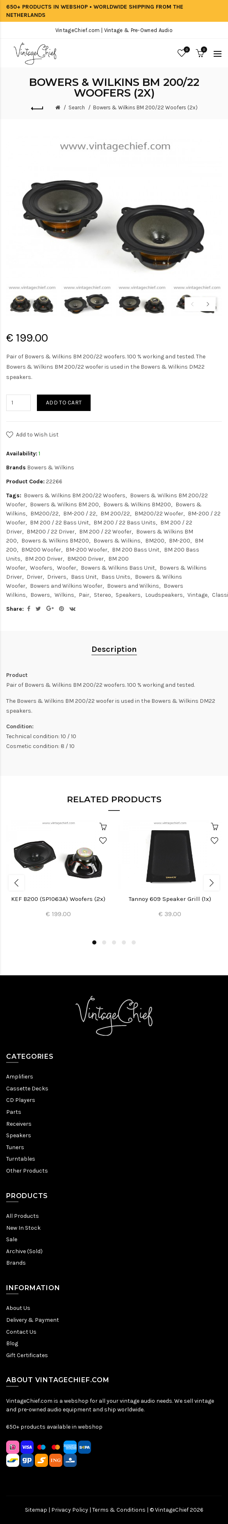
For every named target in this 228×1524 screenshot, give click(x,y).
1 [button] (94, 942)
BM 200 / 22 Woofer (105, 531)
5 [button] (134, 942)
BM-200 (179, 540)
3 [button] (114, 942)
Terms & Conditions (119, 1509)
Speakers (128, 594)
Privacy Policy (69, 1509)
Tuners (15, 1147)
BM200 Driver (85, 558)
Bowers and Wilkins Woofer (66, 585)
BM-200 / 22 (79, 513)
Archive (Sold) (24, 1251)
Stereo (102, 594)
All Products (22, 1215)
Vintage (197, 594)
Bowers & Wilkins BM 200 (64, 504)
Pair (84, 594)
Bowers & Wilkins (50, 467)
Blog (12, 1343)
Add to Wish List (37, 434)
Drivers (56, 576)
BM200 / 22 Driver (51, 531)
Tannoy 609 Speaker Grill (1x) (170, 899)
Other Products (27, 1170)
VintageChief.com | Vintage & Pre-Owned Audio (114, 30)
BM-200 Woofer (86, 549)
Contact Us (21, 1331)
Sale (11, 1239)
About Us (18, 1308)
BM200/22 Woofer (159, 513)
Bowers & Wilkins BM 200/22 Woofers (74, 495)
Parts (13, 1111)
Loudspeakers (164, 594)
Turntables (20, 1158)
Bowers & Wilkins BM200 (137, 504)
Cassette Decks (27, 1088)
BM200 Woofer (41, 549)
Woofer (66, 567)
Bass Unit (84, 576)
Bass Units (115, 576)
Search (76, 107)
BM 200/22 (115, 513)
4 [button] (124, 942)
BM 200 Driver (44, 558)
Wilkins (64, 594)
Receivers (19, 1123)
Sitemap (36, 1509)
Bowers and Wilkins (133, 585)
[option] (31, 300)
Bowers (40, 594)
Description (114, 649)
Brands (16, 1262)
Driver (35, 576)
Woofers (41, 567)
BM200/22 (44, 513)
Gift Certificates (27, 1355)
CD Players (20, 1100)
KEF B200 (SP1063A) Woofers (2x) (58, 899)
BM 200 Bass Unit (136, 549)
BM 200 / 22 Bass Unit (59, 522)
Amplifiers (19, 1076)
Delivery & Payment (32, 1319)
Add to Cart (64, 402)
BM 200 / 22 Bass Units (124, 522)
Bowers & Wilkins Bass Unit (118, 567)
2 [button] (104, 942)
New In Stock (23, 1227)
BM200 (154, 540)
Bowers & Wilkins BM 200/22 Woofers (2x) (145, 107)
